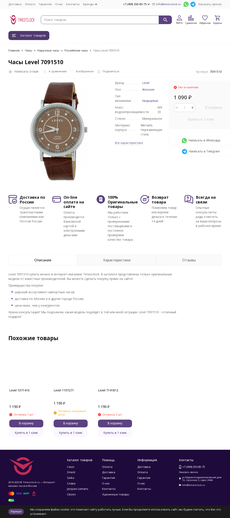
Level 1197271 (64, 390)
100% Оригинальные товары (123, 202)
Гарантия (45, 4)
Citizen (71, 494)
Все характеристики (129, 143)
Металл (146, 125)
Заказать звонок (210, 4)
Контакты (73, 4)
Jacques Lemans (77, 489)
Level (145, 83)
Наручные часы (48, 50)
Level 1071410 (19, 390)
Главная (14, 50)
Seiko (70, 478)
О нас (59, 4)
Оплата (30, 4)
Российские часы (76, 50)
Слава (71, 483)
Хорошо (16, 511)
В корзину (213, 107)
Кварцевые (150, 101)
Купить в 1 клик (201, 119)
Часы (28, 50)
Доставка (15, 4)
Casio (70, 467)
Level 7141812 (108, 390)
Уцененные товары (115, 494)
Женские (148, 89)
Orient (71, 472)
